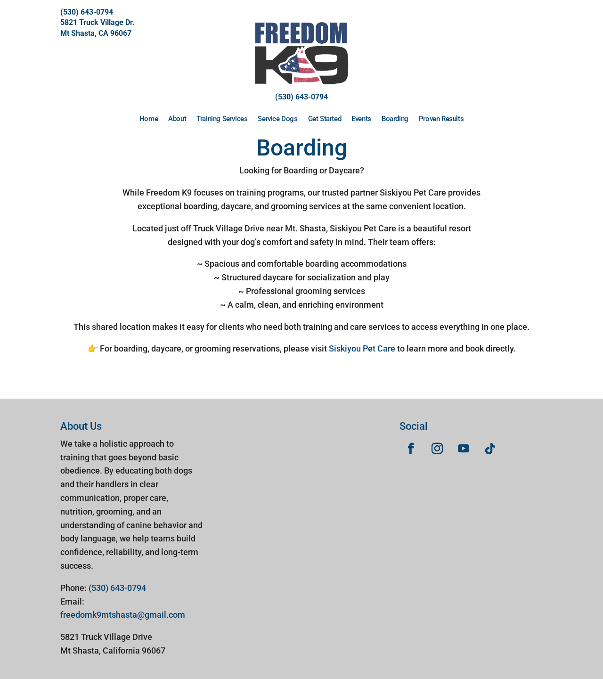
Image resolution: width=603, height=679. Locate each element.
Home (148, 119)
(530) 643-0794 (86, 12)
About (177, 119)
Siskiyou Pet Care (362, 348)
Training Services (221, 119)
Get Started (325, 119)
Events (361, 119)
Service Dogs (277, 119)
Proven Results (441, 119)
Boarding (395, 119)
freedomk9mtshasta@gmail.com (122, 615)
